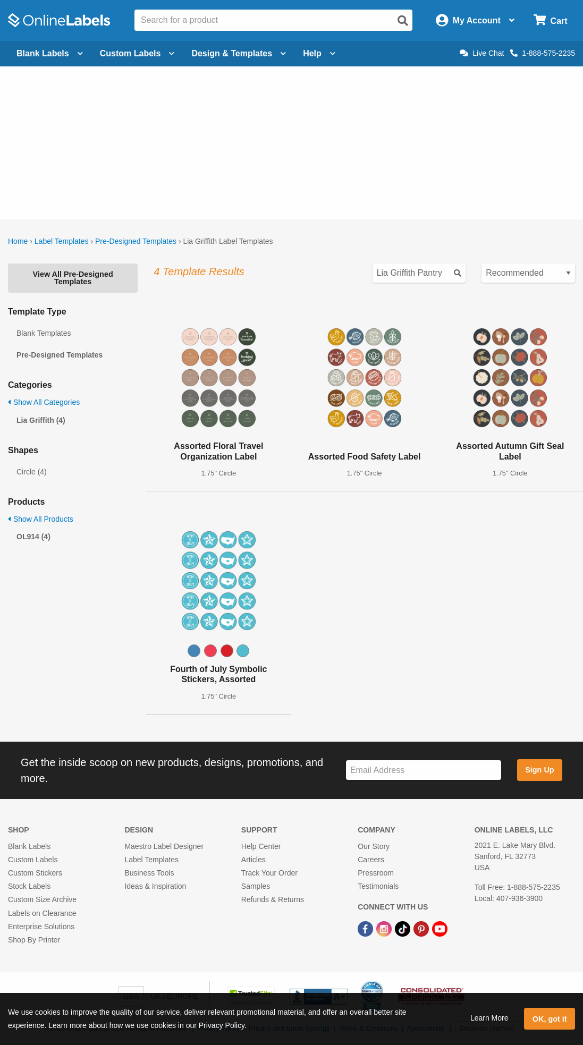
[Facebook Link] (366, 928)
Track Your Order (269, 873)
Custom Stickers (35, 873)
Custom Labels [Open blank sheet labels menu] (137, 53)
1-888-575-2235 (542, 53)
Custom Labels (32, 859)
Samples (255, 886)
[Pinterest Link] (422, 928)
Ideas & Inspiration (155, 886)
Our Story (374, 846)
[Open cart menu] (550, 20)
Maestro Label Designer (164, 846)
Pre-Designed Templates (135, 241)
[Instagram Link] (385, 928)
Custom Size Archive (42, 899)
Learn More (489, 1018)
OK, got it (550, 1019)
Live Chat (482, 53)
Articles (253, 859)
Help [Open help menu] (319, 53)
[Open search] (402, 20)
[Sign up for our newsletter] (423, 770)
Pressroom (376, 873)
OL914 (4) (33, 536)
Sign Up (539, 770)
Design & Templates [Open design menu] (238, 53)
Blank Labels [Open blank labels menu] (49, 53)
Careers (371, 859)
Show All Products (40, 519)
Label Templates (62, 241)
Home (18, 241)
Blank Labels (29, 846)
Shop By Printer (34, 940)
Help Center (261, 846)
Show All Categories (44, 402)
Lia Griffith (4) (40, 420)
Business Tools (149, 873)
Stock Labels (29, 886)
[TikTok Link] (403, 928)
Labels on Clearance (42, 913)
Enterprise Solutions (41, 926)
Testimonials (378, 886)
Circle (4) (31, 472)
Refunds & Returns (272, 899)
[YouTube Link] (439, 928)
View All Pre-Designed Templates (73, 278)
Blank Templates (43, 333)
